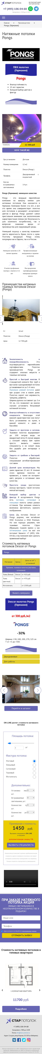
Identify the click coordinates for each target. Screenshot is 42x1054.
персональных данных (29, 931)
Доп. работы (9, 661)
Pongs (6, 552)
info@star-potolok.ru (23, 1033)
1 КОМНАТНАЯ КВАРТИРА (21, 991)
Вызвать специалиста (21, 845)
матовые (20, 500)
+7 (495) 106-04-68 (15, 9)
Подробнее (21, 1008)
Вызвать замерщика (21, 593)
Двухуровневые (10, 656)
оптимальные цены (18, 530)
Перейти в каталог (21, 708)
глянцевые (14, 502)
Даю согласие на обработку (20, 931)
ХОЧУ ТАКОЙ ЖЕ (21, 150)
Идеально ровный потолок (22, 390)
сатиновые (31, 500)
